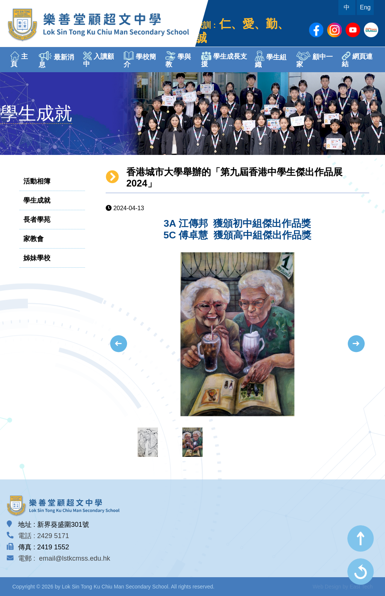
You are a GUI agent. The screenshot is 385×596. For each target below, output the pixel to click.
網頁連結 (357, 60)
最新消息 (56, 59)
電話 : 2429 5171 (43, 536)
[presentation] (119, 344)
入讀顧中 (98, 60)
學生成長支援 (224, 60)
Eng (365, 7)
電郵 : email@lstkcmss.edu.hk (64, 558)
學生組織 (270, 59)
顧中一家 (314, 60)
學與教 (178, 59)
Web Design (326, 587)
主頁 (19, 60)
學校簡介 (140, 59)
